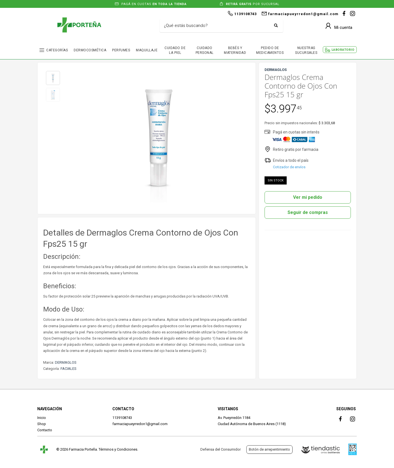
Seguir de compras (308, 212)
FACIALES (69, 368)
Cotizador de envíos (289, 167)
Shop (41, 424)
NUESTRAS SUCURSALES (306, 50)
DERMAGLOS (66, 362)
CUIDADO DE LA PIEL (175, 50)
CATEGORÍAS (57, 50)
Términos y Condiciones (118, 449)
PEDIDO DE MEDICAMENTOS (270, 50)
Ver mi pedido (307, 197)
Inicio (41, 418)
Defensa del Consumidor (220, 449)
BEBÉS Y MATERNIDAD (235, 50)
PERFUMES (121, 50)
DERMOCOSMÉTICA (90, 50)
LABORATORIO (343, 50)
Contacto (44, 430)
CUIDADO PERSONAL (205, 50)
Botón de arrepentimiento (269, 449)
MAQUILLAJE (146, 50)
